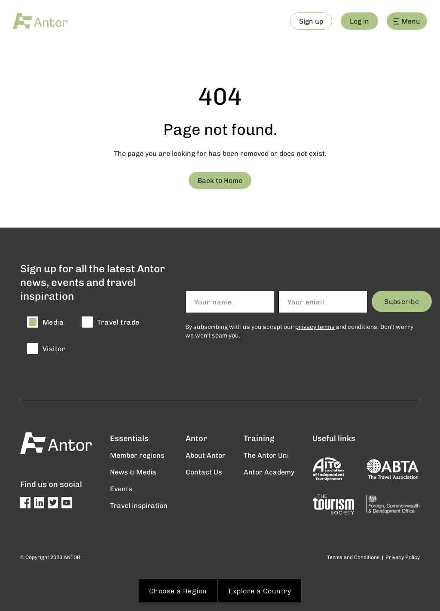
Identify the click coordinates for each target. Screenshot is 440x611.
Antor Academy (269, 472)
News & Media (133, 472)
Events (121, 488)
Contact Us (204, 472)
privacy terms (315, 326)
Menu (407, 21)
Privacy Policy (402, 557)
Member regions (137, 455)
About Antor (206, 455)
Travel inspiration (139, 505)
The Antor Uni (266, 455)
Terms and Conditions (353, 557)
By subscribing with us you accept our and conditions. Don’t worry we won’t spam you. (299, 330)
